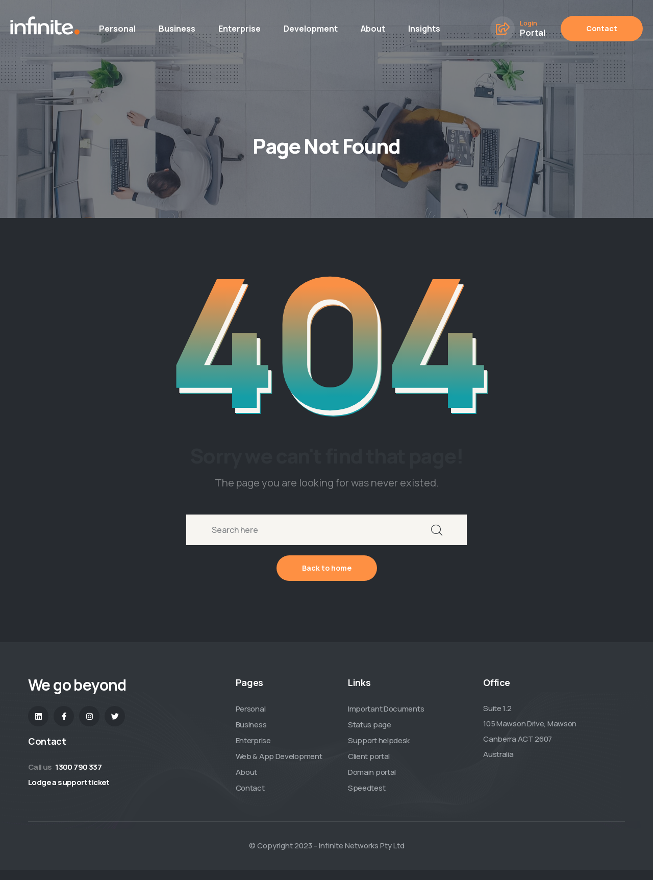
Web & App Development (279, 756)
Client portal (369, 756)
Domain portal (372, 772)
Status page (369, 724)
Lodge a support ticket (69, 782)
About (373, 28)
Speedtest (366, 788)
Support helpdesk (379, 740)
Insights (424, 28)
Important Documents (386, 708)
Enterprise (239, 28)
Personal (117, 28)
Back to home (326, 568)
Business (177, 28)
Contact (601, 28)
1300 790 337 (78, 767)
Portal (532, 32)
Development (311, 28)
